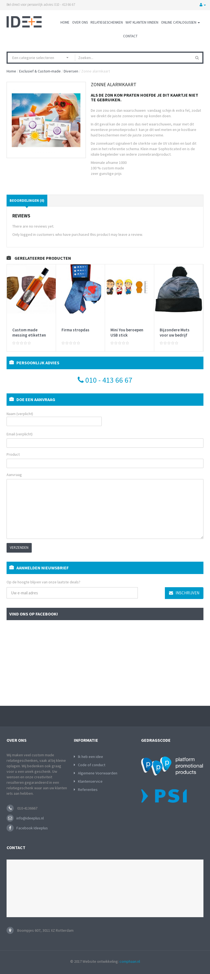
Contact (130, 36)
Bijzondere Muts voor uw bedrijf (174, 332)
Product (13, 454)
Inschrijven (184, 592)
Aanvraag (14, 474)
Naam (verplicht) (54, 418)
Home (64, 22)
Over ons (80, 22)
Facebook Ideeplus (32, 827)
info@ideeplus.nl (30, 818)
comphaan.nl (129, 961)
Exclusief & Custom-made (40, 71)
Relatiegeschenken (107, 22)
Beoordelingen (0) (27, 200)
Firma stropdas (75, 329)
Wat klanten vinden (142, 22)
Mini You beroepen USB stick (126, 332)
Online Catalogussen (180, 22)
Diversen (71, 71)
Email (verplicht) (20, 434)
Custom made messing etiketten (29, 332)
